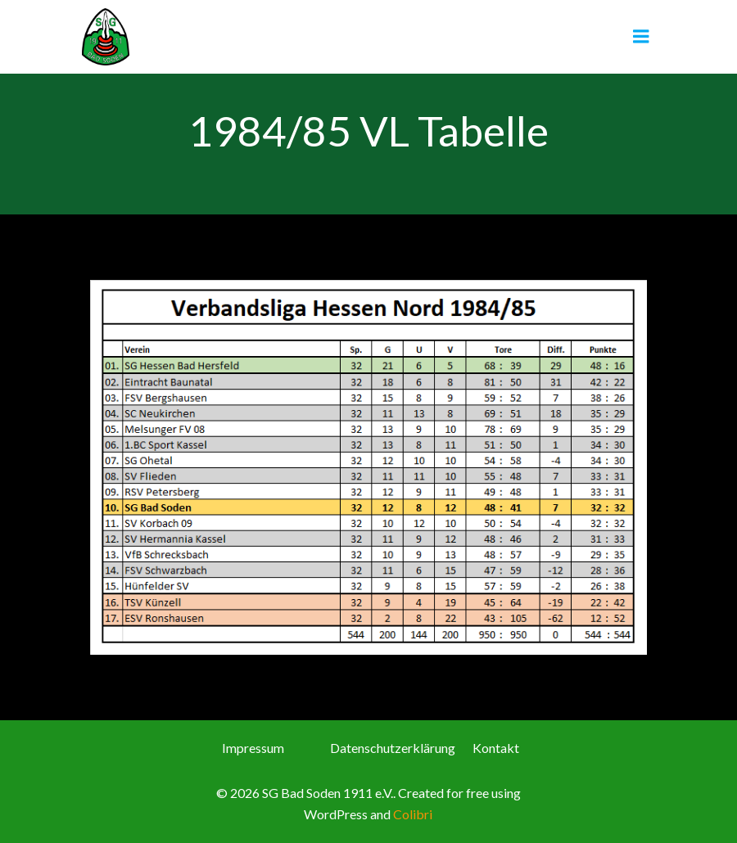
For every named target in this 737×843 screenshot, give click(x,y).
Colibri (412, 814)
